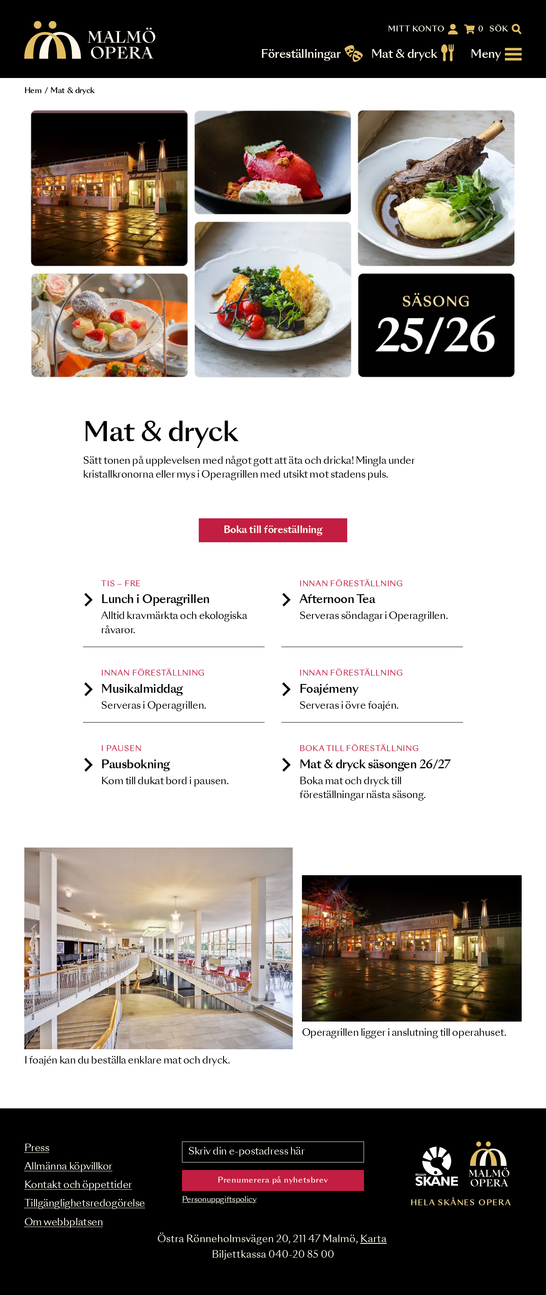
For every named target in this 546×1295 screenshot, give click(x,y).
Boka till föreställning (273, 530)
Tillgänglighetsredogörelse (84, 1204)
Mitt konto (416, 29)
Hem (33, 91)
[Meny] (496, 54)
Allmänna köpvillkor (68, 1167)
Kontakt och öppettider (78, 1185)
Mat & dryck (404, 54)
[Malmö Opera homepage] (90, 40)
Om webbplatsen (63, 1222)
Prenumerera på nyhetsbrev (273, 1180)
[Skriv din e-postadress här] (273, 1152)
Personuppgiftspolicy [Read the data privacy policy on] (219, 1200)
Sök (498, 29)
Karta (373, 1239)
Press (36, 1148)
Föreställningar (301, 54)
